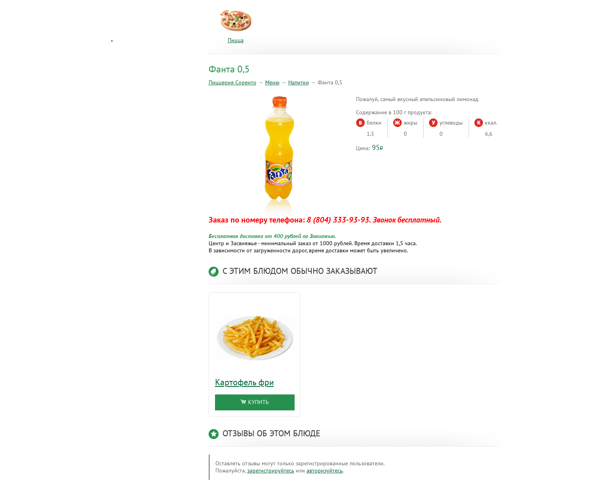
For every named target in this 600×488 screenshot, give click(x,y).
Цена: (363, 148)
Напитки (298, 82)
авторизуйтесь (325, 470)
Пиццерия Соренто (232, 82)
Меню (272, 82)
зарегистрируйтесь (270, 470)
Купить (254, 402)
